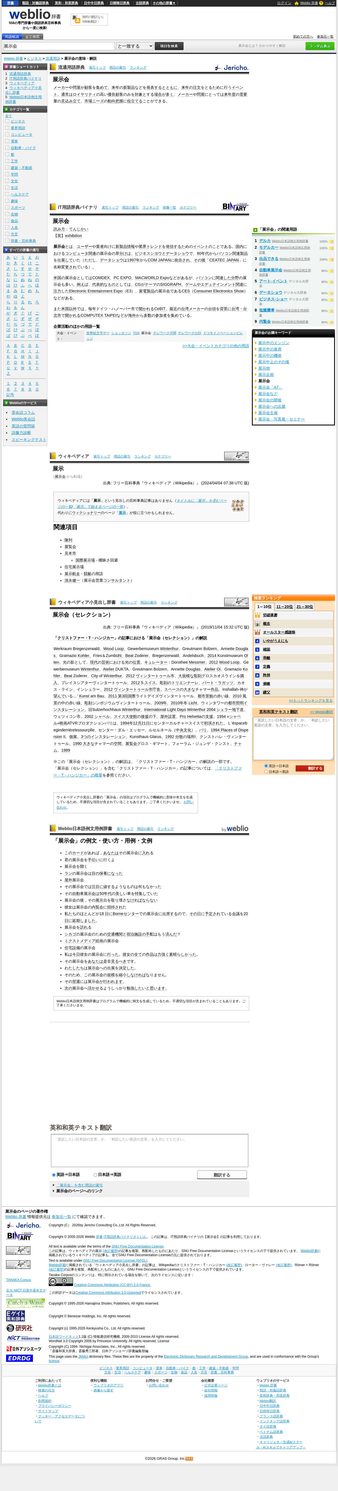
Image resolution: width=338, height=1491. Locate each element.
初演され (212, 723)
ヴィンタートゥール (153, 676)
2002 (88, 716)
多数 (147, 315)
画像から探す (103, 1390)
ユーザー (84, 246)
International (155, 709)
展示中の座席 (270, 349)
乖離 (266, 658)
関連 (239, 284)
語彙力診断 (21, 432)
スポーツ (18, 208)
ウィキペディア (73, 456)
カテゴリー (188, 207)
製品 (244, 253)
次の (68, 988)
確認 (266, 649)
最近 (173, 308)
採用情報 (211, 1395)
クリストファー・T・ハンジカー (85, 638)
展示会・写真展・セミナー (281, 419)
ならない (150, 900)
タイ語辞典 (268, 1426)
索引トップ (97, 67)
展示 (122, 513)
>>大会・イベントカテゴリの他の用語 (215, 346)
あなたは (111, 853)
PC (116, 278)
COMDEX (101, 278)
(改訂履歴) (110, 1251)
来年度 (230, 94)
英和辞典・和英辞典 (275, 1395)
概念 (266, 624)
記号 (10, 395)
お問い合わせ (159, 1385)
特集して (142, 893)
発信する (173, 246)
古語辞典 (142, 3)
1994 (221, 716)
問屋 (77, 87)
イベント (200, 246)
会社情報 (211, 1390)
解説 (203, 638)
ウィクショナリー (86, 513)
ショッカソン (121, 333)
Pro (183, 716)
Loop (119, 648)
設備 (76, 947)
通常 (65, 94)
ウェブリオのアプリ (108, 1385)
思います (157, 988)
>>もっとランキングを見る (311, 700)
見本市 (70, 553)
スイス (150, 682)
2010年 (177, 703)
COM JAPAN (159, 260)
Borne (118, 913)
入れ (146, 853)
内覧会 (97, 907)
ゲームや (193, 284)
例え (80, 284)
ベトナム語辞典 (271, 1431)
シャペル (102, 716)
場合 (158, 94)
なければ (134, 900)
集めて (102, 87)
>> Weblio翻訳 (321, 712)
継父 (266, 692)
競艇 (87, 574)
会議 (236, 913)
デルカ (265, 240)
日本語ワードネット (64, 1337)
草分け (121, 253)
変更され (69, 267)
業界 (142, 246)
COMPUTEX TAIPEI (99, 315)
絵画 (99, 941)
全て (8, 116)
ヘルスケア (20, 194)
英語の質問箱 (23, 426)
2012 (213, 662)
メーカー (61, 87)
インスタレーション (108, 736)
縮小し (124, 975)
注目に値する (103, 886)
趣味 (14, 201)
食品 (14, 221)
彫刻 (198, 676)
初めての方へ (303, 36)
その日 (195, 913)
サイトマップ (48, 1411)
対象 (139, 94)
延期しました (84, 920)
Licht (193, 703)
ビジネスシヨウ (148, 253)
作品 (214, 689)
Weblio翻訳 (268, 1400)
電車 (14, 141)
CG (138, 284)
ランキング (138, 67)
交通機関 (115, 934)
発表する (154, 87)
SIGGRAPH (170, 284)
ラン (68, 873)
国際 (132, 696)
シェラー (224, 709)
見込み (67, 101)
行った (113, 954)
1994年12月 (130, 723)
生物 (14, 214)
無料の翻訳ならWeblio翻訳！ (93, 19)
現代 (94, 662)
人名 (14, 227)
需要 (243, 94)
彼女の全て (132, 954)
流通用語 (53, 58)
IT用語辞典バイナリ (77, 207)
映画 (63, 723)
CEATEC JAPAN (224, 260)
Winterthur (169, 648)
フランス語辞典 (271, 1416)
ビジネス (34, 58)
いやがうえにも (275, 641)
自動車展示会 (84, 893)
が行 (103, 981)
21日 (145, 723)
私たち (70, 913)
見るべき (119, 961)
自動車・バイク (23, 148)
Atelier (108, 669)
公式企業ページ (216, 1385)
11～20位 (285, 606)
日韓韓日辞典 (120, 3)
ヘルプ (330, 3)
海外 (132, 315)
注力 (57, 291)
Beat (129, 655)
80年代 (203, 253)
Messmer (197, 662)
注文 (197, 87)
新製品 (129, 87)
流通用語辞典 (71, 67)
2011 (112, 696)
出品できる (268, 258)
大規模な (186, 676)
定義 (266, 666)
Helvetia (194, 716)
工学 (14, 161)
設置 (172, 716)
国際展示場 (85, 560)
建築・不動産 (21, 168)
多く (170, 94)
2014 (212, 655)
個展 (73, 736)
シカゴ (70, 934)
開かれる (146, 308)
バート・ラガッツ (217, 682)
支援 (209, 716)
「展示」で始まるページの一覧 (98, 507)
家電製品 (146, 291)
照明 (240, 703)
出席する (170, 913)
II (64, 736)
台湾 (185, 308)
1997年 (133, 260)
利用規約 (44, 1400)
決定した (126, 968)
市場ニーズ (94, 101)
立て (77, 101)
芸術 (105, 662)
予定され (212, 913)
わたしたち (74, 968)
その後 (199, 260)
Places (227, 730)
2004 (211, 709)
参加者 (161, 315)
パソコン (204, 278)
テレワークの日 (189, 333)
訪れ (84, 927)
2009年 (160, 703)
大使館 (131, 716)
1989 (65, 750)
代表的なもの (103, 284)
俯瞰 (266, 684)
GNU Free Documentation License (137, 1246)
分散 (179, 736)
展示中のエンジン (273, 343)
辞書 (10, 3)
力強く (163, 954)
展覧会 (70, 546)
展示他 (264, 368)
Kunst (84, 696)
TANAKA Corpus (18, 1280)
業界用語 (18, 128)
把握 (119, 101)
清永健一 (72, 580)
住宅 (68, 947)
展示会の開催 (270, 400)
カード (78, 853)
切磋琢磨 (270, 615)
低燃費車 (267, 310)
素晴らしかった (182, 954)
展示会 (60, 476)
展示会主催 (268, 413)
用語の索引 (117, 67)
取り (115, 900)
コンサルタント (116, 580)
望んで (59, 696)
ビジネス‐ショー (273, 299)
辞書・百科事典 (23, 241)
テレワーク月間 (164, 333)
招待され (115, 907)
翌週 (76, 981)
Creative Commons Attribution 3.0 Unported (108, 1293)
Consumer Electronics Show (219, 291)
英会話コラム (23, 412)
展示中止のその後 (273, 362)
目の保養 (99, 873)
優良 (111, 94)
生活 (14, 188)
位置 (136, 662)
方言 (14, 234)
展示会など (268, 393)
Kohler (83, 655)
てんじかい (78, 229)
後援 (145, 716)
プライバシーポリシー (54, 1405)
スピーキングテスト (29, 439)
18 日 (104, 913)
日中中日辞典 (94, 3)
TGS (136, 333)
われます (115, 981)
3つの (86, 736)
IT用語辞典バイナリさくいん (125, 1237)
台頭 (212, 308)
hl (119, 655)
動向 (111, 101)
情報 (131, 246)
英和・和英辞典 (66, 3)
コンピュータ (21, 135)
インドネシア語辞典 (275, 1421)
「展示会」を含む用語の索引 (79, 1185)
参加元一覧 (325, 36)
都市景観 (205, 696)
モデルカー (268, 247)
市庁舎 (154, 689)
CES (186, 291)
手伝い (93, 860)
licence (54, 1361)
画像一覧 (169, 207)
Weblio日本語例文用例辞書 (85, 828)
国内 (239, 246)
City (94, 676)
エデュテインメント (218, 284)
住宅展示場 (74, 567)
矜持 (266, 675)
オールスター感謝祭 (279, 632)
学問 (14, 174)
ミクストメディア (80, 941)
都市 (232, 703)
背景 (224, 308)
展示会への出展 (101, 968)
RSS (189, 1458)
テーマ (150, 284)
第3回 (123, 696)
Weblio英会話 (23, 419)
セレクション (176, 638)
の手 (146, 934)
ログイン (284, 3)
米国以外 (69, 308)
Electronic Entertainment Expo (96, 291)
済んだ (171, 934)
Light (171, 709)
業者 (100, 246)
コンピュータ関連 (80, 253)
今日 (76, 954)
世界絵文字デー (98, 333)
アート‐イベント (273, 281)
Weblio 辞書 (309, 3)
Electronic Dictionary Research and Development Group (206, 1356)
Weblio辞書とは (49, 1385)
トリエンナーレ (184, 682)
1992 (169, 736)
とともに (169, 87)
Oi (218, 669)
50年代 (105, 893)
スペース (172, 689)
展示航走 (72, 574)
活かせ (93, 988)
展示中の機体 (270, 355)
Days (181, 709)
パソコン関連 (228, 253)
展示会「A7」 (270, 387)
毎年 (92, 308)
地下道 (238, 709)
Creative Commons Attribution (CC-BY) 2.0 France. (112, 1285)
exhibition (73, 235)
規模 (111, 975)
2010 (237, 696)
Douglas (193, 669)
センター (131, 913)
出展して (65, 260)
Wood (108, 648)
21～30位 (304, 606)
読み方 (59, 229)
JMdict (83, 1356)
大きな (189, 689)
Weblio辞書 (309, 1251)
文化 (187, 730)
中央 (180, 730)
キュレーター (155, 662)
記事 (126, 638)
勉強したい (136, 988)
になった (115, 873)
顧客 (88, 87)
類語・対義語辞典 (35, 3)
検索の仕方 (46, 1390)
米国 (57, 278)
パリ (203, 730)
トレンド (154, 246)
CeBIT (160, 308)
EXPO (125, 278)
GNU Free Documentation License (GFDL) (115, 1261)
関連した (223, 278)
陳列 (68, 540)
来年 (115, 87)
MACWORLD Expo (152, 278)
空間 (118, 743)
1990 (77, 743)
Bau (100, 696)
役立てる (135, 101)
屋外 (164, 716)
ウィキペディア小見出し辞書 (87, 602)
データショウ (177, 253)
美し (119, 893)
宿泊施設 (134, 934)
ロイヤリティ (84, 94)
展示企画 (266, 374)
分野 (235, 278)
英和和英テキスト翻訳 (81, 1127)
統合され (182, 260)
